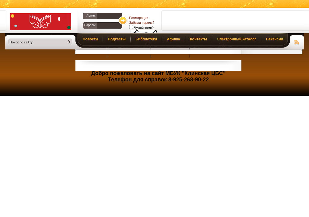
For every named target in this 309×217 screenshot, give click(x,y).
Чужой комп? (143, 28)
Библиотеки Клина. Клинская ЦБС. (40, 21)
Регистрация (138, 18)
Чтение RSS (297, 41)
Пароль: (90, 25)
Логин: (91, 15)
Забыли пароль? (141, 22)
